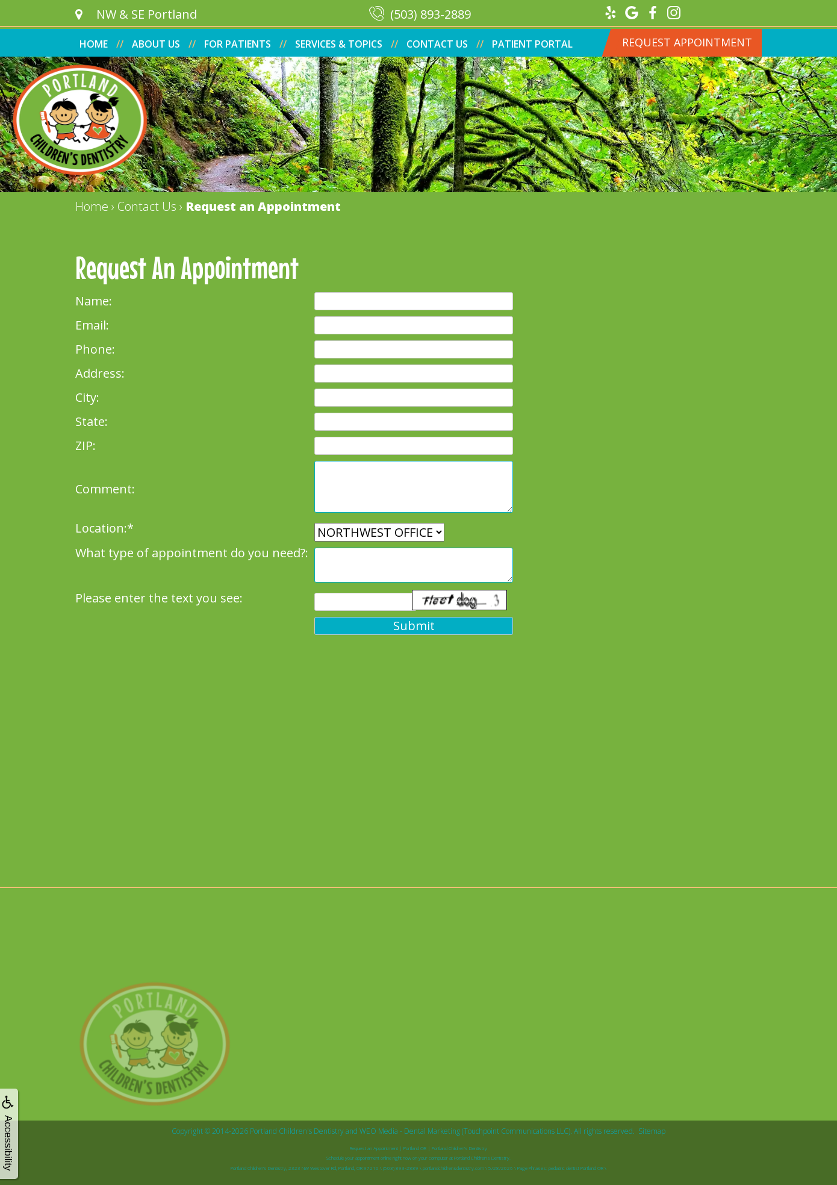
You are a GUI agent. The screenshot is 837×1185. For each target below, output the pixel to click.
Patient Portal (532, 44)
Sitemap (651, 1131)
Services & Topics (338, 44)
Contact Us (437, 44)
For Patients (237, 44)
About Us (156, 44)
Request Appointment (687, 42)
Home (93, 44)
